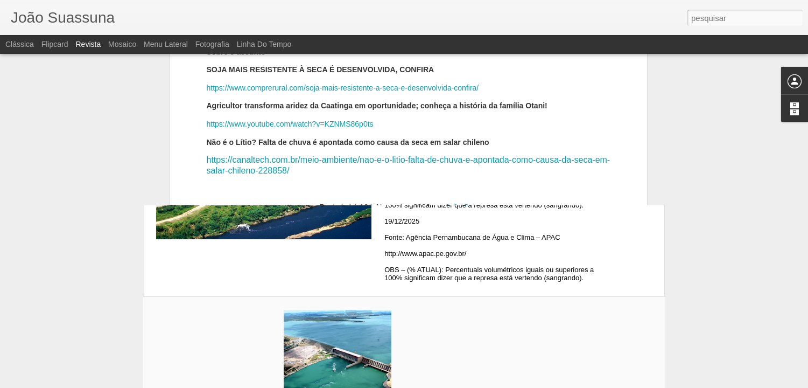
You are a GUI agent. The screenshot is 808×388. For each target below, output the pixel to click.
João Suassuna (471, 70)
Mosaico (122, 44)
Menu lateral (166, 44)
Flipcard (54, 44)
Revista (88, 44)
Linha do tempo (264, 44)
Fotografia (212, 44)
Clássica (19, 44)
